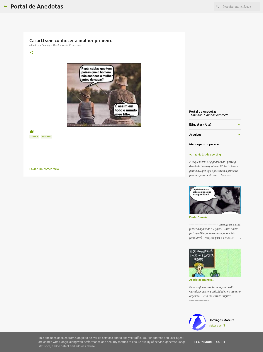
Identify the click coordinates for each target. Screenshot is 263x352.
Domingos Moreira (221, 320)
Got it (220, 342)
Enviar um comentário (44, 169)
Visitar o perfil (217, 325)
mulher (46, 136)
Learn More (203, 342)
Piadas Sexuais (198, 217)
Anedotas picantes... (201, 279)
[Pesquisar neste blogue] (240, 6)
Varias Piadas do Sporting (205, 154)
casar (34, 136)
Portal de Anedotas (36, 6)
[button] (31, 52)
